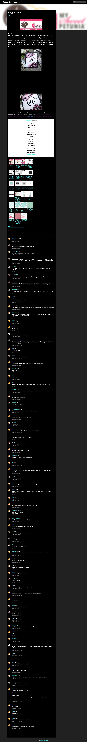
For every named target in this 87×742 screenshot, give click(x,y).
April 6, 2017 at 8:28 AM (16, 371)
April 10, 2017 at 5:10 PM (17, 685)
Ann (12, 544)
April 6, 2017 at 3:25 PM (16, 514)
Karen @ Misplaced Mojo (17, 340)
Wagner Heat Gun (11, 198)
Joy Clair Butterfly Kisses (30, 166)
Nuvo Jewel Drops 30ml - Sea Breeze (30, 198)
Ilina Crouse (28, 120)
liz (12, 585)
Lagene (13, 605)
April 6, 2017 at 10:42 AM (17, 425)
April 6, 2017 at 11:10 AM (17, 439)
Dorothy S (14, 402)
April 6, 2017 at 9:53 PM (16, 582)
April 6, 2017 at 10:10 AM (17, 412)
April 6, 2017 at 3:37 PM (16, 521)
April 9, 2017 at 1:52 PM (16, 665)
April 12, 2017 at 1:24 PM (17, 728)
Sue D (13, 565)
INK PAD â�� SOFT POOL (11, 188)
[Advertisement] (61, 48)
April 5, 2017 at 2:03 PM (16, 241)
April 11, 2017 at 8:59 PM (17, 714)
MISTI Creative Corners (18, 166)
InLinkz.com (9, 224)
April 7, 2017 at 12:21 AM (17, 595)
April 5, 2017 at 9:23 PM (16, 336)
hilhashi (13, 711)
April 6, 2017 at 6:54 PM (16, 548)
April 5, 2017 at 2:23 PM (16, 248)
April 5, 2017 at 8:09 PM (16, 309)
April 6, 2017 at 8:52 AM (16, 386)
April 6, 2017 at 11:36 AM (17, 445)
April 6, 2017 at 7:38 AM (16, 365)
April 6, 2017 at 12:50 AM (17, 345)
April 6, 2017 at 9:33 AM (16, 405)
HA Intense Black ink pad (17, 188)
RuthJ (13, 653)
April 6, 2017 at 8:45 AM (16, 379)
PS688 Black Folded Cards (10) (30, 177)
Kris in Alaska (14, 704)
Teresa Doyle (14, 305)
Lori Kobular (14, 274)
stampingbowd (15, 244)
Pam (13, 355)
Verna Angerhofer (15, 518)
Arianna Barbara (15, 611)
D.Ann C (13, 724)
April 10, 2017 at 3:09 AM (17, 678)
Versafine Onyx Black (24, 188)
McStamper (14, 592)
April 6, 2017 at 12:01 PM (17, 458)
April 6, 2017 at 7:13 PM (16, 568)
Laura (13, 503)
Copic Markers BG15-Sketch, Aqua (18, 210)
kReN (13, 382)
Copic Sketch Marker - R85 (11, 220)
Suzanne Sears (15, 448)
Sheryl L (13, 476)
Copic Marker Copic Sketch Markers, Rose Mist (18, 221)
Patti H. (13, 618)
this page (30, 116)
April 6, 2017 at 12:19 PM (17, 465)
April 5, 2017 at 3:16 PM (16, 263)
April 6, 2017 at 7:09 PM (16, 562)
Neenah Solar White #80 (24, 177)
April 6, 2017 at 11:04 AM (17, 432)
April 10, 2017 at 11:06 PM (17, 708)
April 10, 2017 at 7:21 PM (17, 692)
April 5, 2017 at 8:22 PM (16, 323)
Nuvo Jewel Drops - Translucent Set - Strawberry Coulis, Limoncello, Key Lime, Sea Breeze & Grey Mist (18, 202)
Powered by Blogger (43, 740)
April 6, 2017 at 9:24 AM (16, 399)
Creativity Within (10, 2)
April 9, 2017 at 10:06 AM (17, 658)
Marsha (13, 415)
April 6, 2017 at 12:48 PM (17, 479)
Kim (12, 333)
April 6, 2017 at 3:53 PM (16, 528)
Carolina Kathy (15, 625)
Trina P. (13, 578)
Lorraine (13, 531)
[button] (9, 16)
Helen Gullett (14, 266)
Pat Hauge (14, 524)
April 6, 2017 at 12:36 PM (17, 473)
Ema (13, 296)
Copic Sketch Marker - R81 (24, 220)
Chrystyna (14, 468)
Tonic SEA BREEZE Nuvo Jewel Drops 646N (24, 199)
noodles (13, 395)
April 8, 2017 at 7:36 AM (16, 628)
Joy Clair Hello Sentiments (11, 177)
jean (12, 442)
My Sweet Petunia (31, 154)
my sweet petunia (20, 227)
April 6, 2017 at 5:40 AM (16, 358)
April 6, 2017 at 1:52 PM (16, 494)
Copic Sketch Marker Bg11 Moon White (30, 209)
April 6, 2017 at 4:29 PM (16, 534)
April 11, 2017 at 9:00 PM (17, 721)
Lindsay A (14, 422)
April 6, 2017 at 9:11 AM (16, 392)
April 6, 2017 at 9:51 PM (16, 575)
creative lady (14, 688)
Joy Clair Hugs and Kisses (18, 177)
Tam (13, 497)
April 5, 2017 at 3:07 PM (16, 254)
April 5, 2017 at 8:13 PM (16, 316)
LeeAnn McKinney (15, 238)
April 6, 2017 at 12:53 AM (17, 352)
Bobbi (13, 320)
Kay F (13, 462)
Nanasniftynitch (15, 551)
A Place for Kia (15, 251)
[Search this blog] (80, 2)
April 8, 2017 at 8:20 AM (16, 635)
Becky (13, 483)
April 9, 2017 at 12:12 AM (17, 641)
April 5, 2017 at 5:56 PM (16, 271)
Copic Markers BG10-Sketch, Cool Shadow (11, 210)
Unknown (14, 326)
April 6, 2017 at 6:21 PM (16, 541)
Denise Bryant (14, 312)
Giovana (13, 348)
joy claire (10, 227)
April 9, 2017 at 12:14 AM (17, 650)
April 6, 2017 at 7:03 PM (16, 555)
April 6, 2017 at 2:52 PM (16, 500)
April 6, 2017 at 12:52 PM (17, 486)
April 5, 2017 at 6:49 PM (16, 293)
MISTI (11, 165)
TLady (13, 258)
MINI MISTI (24, 165)
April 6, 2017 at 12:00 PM (17, 452)
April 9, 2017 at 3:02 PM (16, 672)
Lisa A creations (15, 682)
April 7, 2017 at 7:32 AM (16, 601)
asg (12, 558)
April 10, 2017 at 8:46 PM (17, 701)
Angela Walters (15, 675)
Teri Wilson (14, 538)
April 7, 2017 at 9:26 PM (16, 621)
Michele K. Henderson (16, 409)
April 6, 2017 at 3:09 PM (16, 507)
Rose (13, 361)
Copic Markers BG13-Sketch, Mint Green (24, 210)
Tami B (13, 572)
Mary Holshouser (15, 510)
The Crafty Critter (15, 644)
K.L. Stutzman (14, 455)
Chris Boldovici (15, 389)
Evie (12, 598)
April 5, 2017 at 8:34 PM (16, 330)
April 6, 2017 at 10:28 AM (17, 419)
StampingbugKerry (15, 289)
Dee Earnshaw (14, 368)
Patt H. (13, 662)
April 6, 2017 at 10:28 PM (17, 588)
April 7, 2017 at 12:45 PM (17, 615)
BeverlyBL (14, 489)
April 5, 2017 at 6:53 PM (16, 302)
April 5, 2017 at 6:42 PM (16, 278)
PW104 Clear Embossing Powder (30, 188)
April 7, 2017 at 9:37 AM (16, 608)
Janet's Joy (14, 668)
